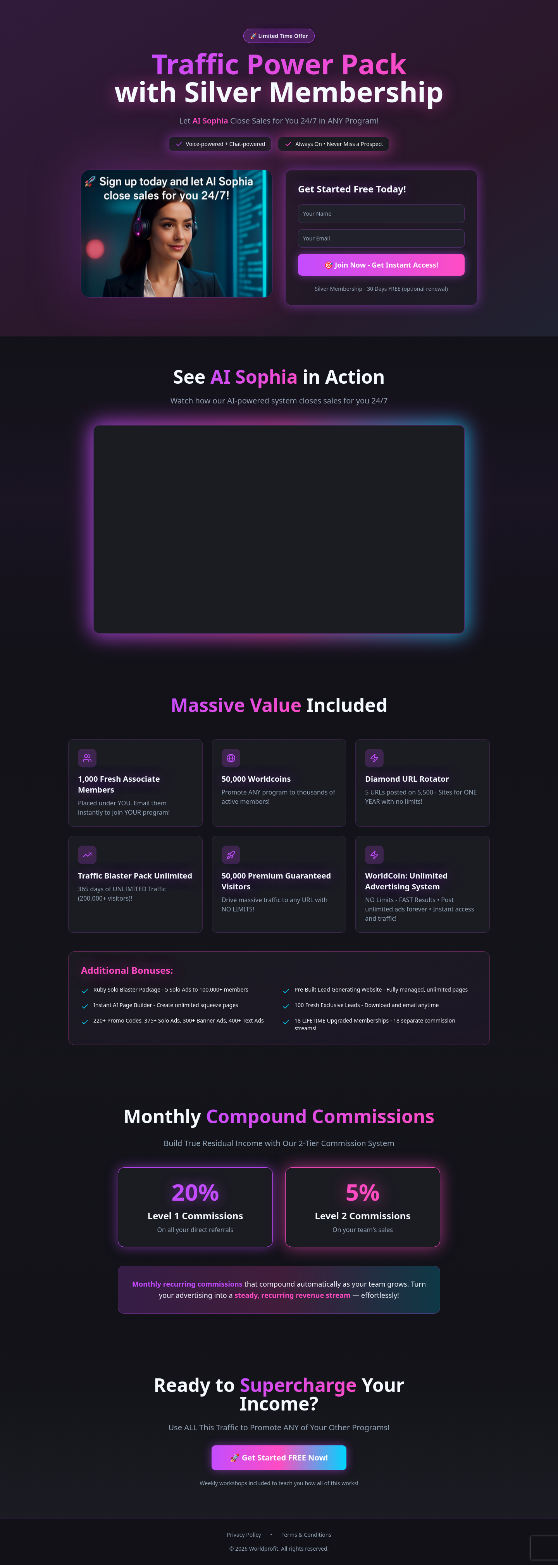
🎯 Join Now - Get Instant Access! (381, 264)
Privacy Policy (244, 1534)
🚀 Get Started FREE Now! (279, 1457)
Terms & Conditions (307, 1534)
